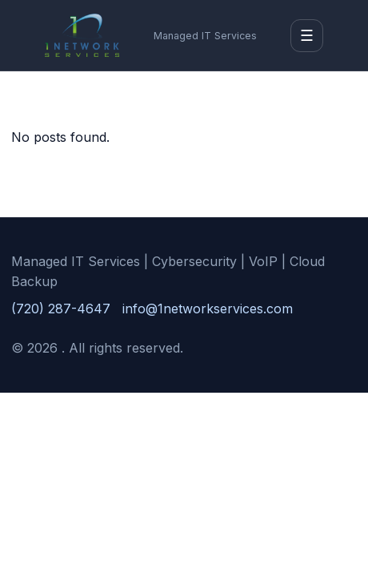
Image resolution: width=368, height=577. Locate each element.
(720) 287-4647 (60, 309)
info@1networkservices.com (207, 309)
